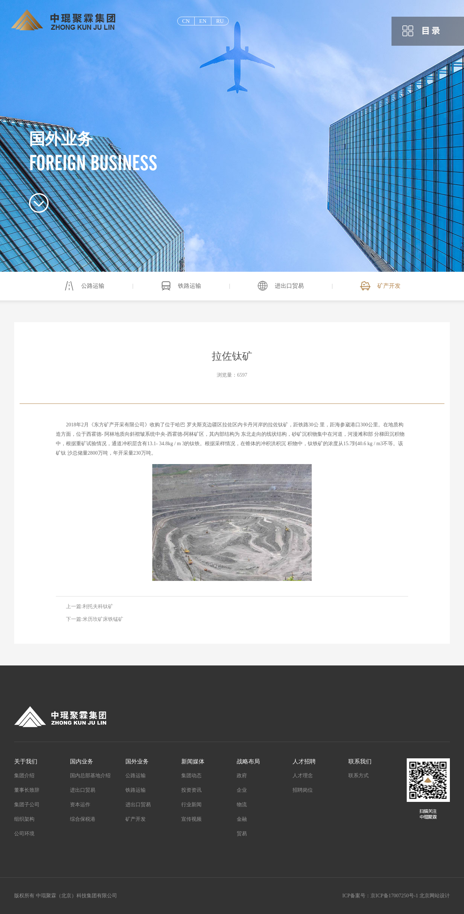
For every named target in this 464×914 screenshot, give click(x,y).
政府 (242, 775)
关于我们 (25, 761)
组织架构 (24, 819)
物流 (242, 804)
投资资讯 (191, 790)
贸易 (242, 833)
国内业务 (81, 761)
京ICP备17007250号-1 (394, 895)
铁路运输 (189, 286)
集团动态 (191, 775)
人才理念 (303, 775)
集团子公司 (27, 804)
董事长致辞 (27, 790)
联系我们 (360, 761)
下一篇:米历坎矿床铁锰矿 (94, 619)
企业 (242, 790)
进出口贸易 (289, 286)
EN (202, 21)
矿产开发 (389, 286)
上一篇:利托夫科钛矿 (89, 606)
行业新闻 (191, 804)
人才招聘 (304, 761)
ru (220, 21)
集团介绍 (24, 775)
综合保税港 (82, 819)
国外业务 (137, 761)
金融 (242, 819)
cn (186, 21)
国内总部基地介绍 (90, 775)
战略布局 (248, 761)
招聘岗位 (303, 790)
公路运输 (92, 286)
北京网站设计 (434, 895)
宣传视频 (191, 819)
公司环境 (24, 833)
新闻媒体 (192, 761)
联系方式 (358, 775)
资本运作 (80, 804)
